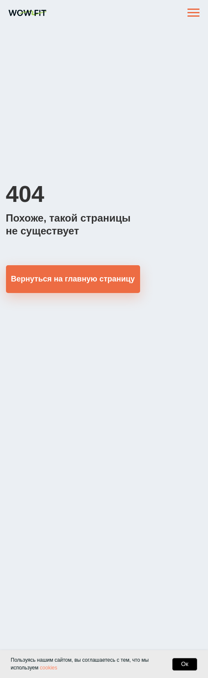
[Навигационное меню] (193, 13)
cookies (48, 668)
